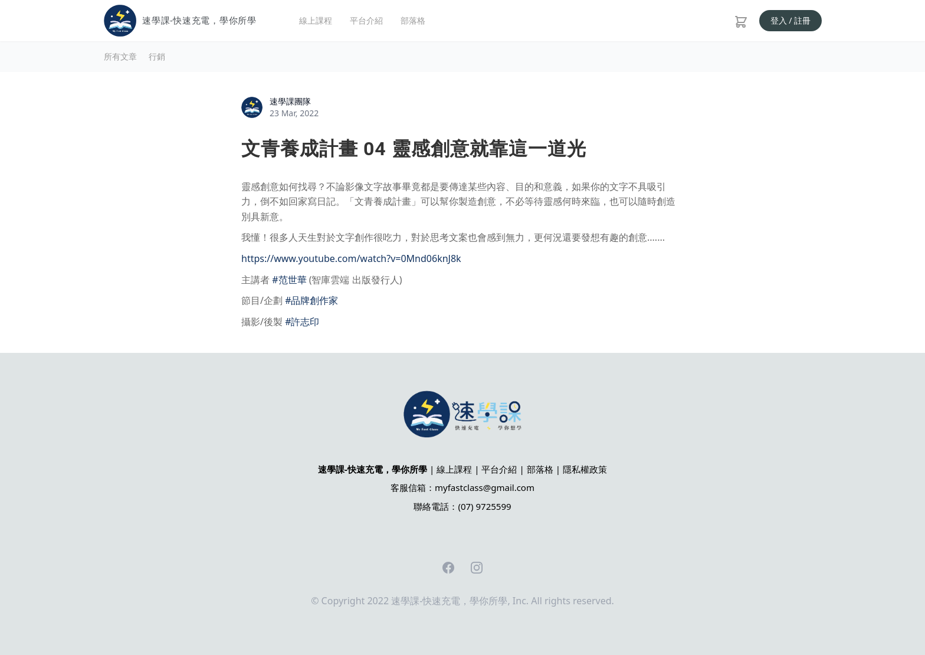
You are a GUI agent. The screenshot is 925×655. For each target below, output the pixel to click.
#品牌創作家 (311, 300)
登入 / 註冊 (790, 20)
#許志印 (302, 321)
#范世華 (289, 279)
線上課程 (315, 20)
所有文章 (120, 56)
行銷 (157, 56)
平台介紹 (366, 20)
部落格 (413, 20)
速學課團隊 (290, 101)
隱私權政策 (585, 469)
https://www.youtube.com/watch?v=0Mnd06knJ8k (351, 258)
